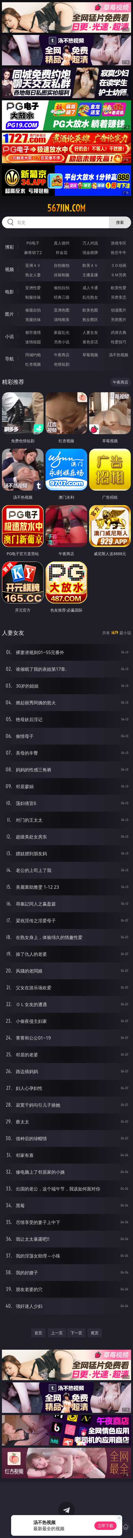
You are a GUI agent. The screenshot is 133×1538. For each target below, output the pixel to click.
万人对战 (90, 243)
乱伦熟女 (90, 297)
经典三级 (61, 297)
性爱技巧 (118, 341)
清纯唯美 (61, 319)
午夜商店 (61, 354)
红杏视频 (33, 364)
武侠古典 (118, 332)
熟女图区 (90, 319)
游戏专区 (118, 243)
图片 (9, 314)
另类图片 (118, 319)
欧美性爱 (118, 287)
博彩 (9, 247)
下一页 (76, 1332)
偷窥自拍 (33, 310)
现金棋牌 (90, 252)
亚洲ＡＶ (33, 265)
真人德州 (61, 243)
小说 (9, 336)
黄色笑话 (90, 341)
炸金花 (61, 252)
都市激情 (33, 332)
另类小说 (61, 341)
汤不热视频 (118, 354)
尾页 (95, 1332)
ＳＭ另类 (118, 274)
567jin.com (66, 208)
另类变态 (118, 297)
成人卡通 (90, 287)
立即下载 (105, 1525)
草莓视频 (90, 354)
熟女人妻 (33, 274)
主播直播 (90, 274)
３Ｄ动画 (118, 265)
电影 (9, 292)
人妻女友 (90, 332)
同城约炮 (33, 354)
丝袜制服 (61, 274)
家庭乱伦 (61, 332)
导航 (9, 359)
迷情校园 (33, 341)
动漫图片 (118, 310)
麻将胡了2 (33, 252)
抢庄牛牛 (118, 252)
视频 (9, 269)
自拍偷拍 (61, 265)
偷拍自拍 (61, 287)
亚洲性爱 (33, 287)
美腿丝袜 (33, 319)
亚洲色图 (61, 310)
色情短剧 (61, 364)
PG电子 (32, 243)
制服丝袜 (33, 297)
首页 (38, 1332)
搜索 (120, 222)
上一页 (57, 1332)
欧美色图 (90, 310)
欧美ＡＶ (90, 265)
